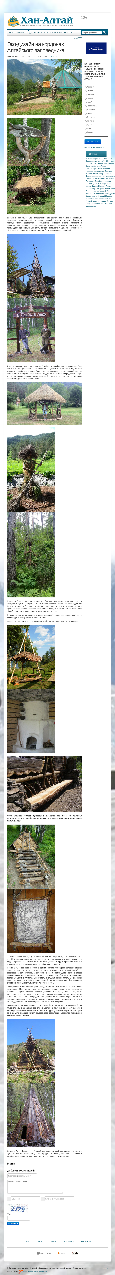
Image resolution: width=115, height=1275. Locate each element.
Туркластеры (91, 168)
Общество (38, 33)
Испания (89, 94)
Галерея (68, 33)
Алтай (102, 171)
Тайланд (89, 121)
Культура (48, 33)
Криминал (90, 179)
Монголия (90, 110)
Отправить (13, 1224)
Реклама (53, 1241)
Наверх (105, 1268)
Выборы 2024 (105, 184)
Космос (95, 186)
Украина (89, 158)
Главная (12, 33)
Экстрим (108, 171)
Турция (89, 125)
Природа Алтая (92, 191)
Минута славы (105, 173)
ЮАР (88, 128)
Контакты (86, 1241)
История (58, 33)
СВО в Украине (103, 168)
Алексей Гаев (105, 191)
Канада (89, 98)
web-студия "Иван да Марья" (32, 1271)
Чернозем (103, 158)
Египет (89, 91)
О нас (26, 1241)
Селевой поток (97, 204)
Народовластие (92, 171)
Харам (89, 186)
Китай (88, 102)
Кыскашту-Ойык (93, 184)
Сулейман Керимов (103, 181)
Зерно (96, 158)
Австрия (89, 87)
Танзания (90, 117)
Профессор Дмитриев (95, 189)
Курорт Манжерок (99, 201)
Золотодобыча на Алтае (96, 166)
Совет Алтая (91, 163)
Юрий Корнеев (92, 199)
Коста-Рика (90, 106)
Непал (88, 113)
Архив (39, 1241)
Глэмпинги (90, 181)
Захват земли (92, 196)
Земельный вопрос (94, 194)
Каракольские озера (94, 161)
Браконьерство (92, 173)
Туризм (21, 33)
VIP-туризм (99, 179)
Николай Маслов (105, 196)
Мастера (78, 38)
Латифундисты (108, 194)
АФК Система (108, 161)
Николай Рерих (104, 186)
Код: (9, 1214)
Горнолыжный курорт (105, 163)
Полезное (69, 1241)
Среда (29, 33)
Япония (89, 132)
